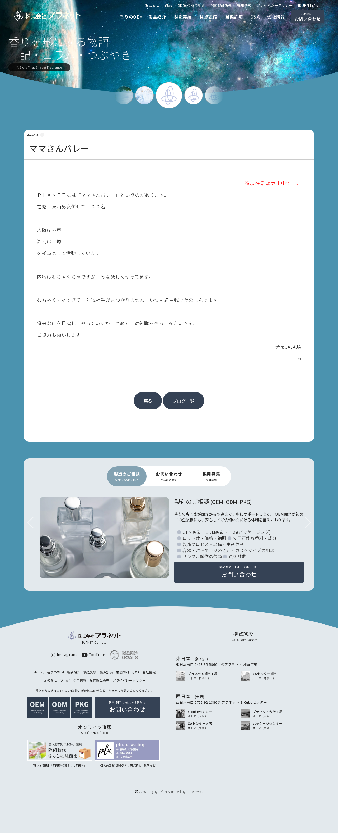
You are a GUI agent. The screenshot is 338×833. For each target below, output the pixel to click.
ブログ (65, 680)
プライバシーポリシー (275, 5)
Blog (168, 5)
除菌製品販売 (221, 5)
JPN (305, 5)
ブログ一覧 (184, 401)
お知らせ (152, 5)
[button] (308, 523)
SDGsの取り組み (191, 5)
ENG (315, 5)
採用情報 (244, 5)
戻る (148, 401)
